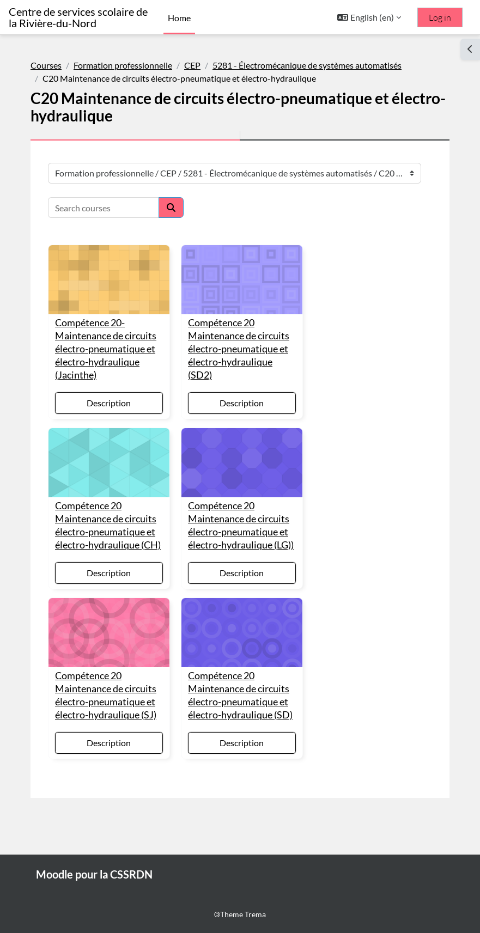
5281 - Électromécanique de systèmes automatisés (307, 65)
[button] (369, 17)
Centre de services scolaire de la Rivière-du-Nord (78, 17)
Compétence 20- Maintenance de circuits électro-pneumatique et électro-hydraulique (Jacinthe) (105, 349)
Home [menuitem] (179, 18)
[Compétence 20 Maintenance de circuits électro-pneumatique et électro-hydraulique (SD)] (241, 632)
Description (109, 403)
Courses (46, 65)
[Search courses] (103, 207)
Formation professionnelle (123, 65)
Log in (440, 17)
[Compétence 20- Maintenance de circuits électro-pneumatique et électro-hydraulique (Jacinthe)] (108, 279)
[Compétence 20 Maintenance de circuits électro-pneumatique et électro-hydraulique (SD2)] (241, 279)
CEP (192, 65)
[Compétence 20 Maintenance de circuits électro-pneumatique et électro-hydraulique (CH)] (108, 462)
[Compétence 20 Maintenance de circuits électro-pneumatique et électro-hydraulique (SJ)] (108, 632)
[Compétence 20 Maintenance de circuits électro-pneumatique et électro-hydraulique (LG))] (241, 462)
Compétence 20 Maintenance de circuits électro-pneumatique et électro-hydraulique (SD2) (238, 349)
